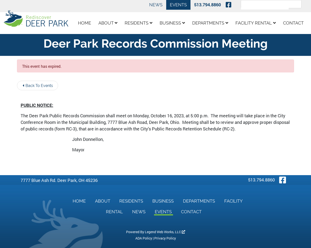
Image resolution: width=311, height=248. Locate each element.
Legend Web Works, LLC (165, 232)
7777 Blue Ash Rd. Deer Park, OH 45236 (59, 180)
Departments (210, 23)
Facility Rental (255, 23)
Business (172, 23)
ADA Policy (143, 238)
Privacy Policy (165, 238)
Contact (293, 23)
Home (84, 23)
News (156, 4)
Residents (138, 23)
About (107, 23)
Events (178, 4)
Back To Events (38, 85)
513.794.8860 (207, 5)
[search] (265, 7)
